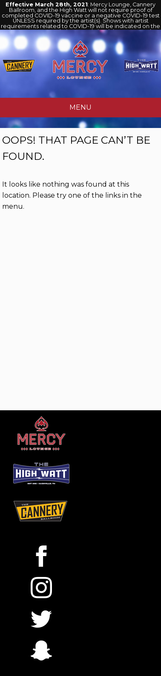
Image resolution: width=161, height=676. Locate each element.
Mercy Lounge (80, 59)
